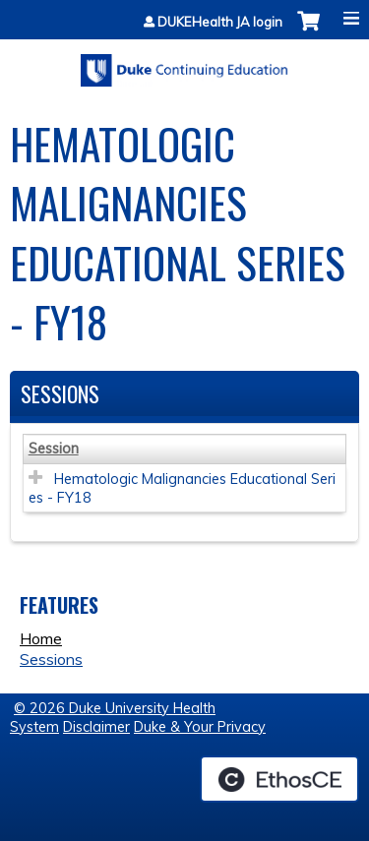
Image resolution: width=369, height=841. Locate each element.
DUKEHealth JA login (219, 22)
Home (41, 638)
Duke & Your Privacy (200, 727)
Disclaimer (96, 727)
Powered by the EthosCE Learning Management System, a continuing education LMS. (279, 779)
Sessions (51, 659)
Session (54, 448)
